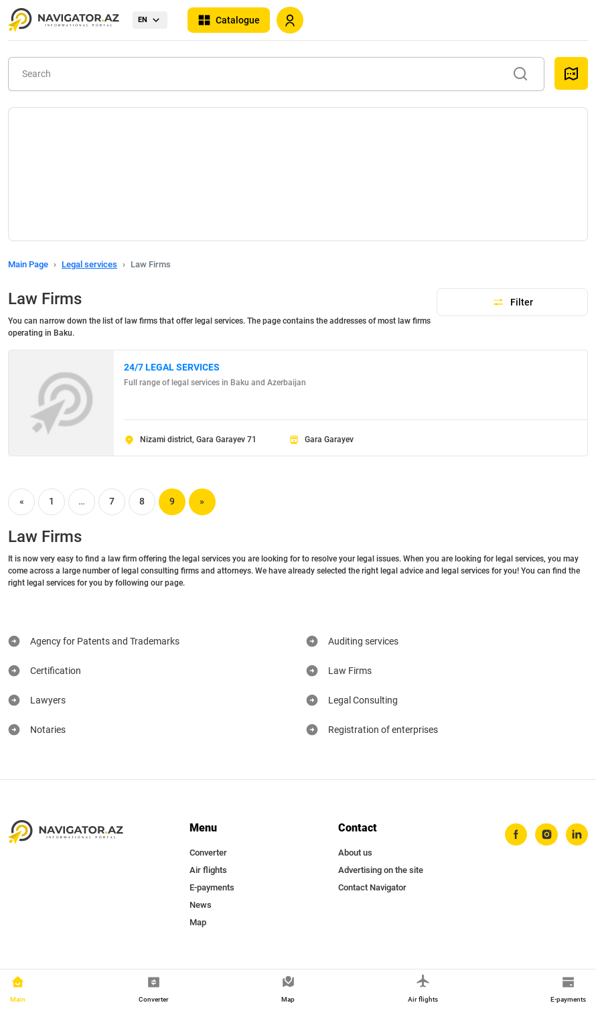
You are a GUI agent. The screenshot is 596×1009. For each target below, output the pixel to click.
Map (198, 922)
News (201, 905)
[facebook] (515, 834)
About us (355, 853)
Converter (208, 853)
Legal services (89, 264)
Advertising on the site (380, 870)
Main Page (28, 264)
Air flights (208, 870)
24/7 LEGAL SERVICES (172, 367)
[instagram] (545, 834)
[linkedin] (576, 834)
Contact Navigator (372, 887)
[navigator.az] (65, 832)
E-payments (212, 887)
